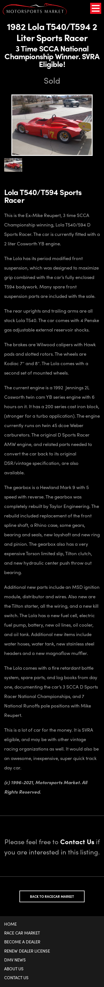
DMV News (15, 960)
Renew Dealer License (27, 951)
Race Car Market (22, 933)
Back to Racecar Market (52, 896)
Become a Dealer (22, 942)
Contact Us (16, 977)
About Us (14, 969)
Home (10, 924)
